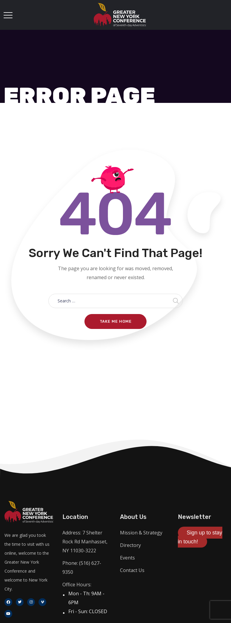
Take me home (116, 321)
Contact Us (132, 570)
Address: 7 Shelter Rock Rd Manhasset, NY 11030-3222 (84, 541)
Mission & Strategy (141, 532)
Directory (130, 545)
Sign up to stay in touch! (200, 537)
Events (127, 557)
